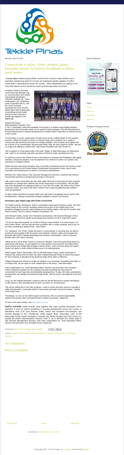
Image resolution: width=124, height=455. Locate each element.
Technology (70, 333)
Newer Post (12, 423)
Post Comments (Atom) (49, 432)
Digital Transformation (21, 333)
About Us (90, 111)
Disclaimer (91, 115)
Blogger (86, 449)
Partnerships (59, 333)
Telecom (8, 336)
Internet (50, 333)
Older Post (75, 423)
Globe (33, 333)
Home (43, 423)
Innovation (41, 333)
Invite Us (90, 119)
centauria (67, 449)
